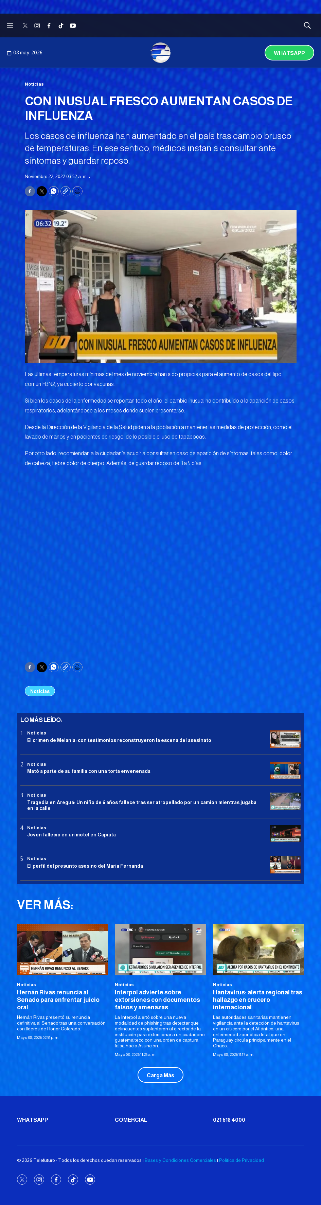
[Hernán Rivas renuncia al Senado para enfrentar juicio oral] (62, 949)
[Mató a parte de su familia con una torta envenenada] (285, 770)
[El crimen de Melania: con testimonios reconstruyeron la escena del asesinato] (285, 739)
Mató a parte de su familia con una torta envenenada (88, 771)
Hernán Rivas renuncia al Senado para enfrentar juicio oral (58, 999)
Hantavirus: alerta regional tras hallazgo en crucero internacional (257, 999)
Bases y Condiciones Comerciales (180, 1160)
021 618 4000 (229, 1120)
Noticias (34, 84)
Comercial (131, 1120)
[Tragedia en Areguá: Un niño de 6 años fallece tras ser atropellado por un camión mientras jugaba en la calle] (285, 801)
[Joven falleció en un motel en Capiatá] (285, 834)
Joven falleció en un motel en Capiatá (71, 834)
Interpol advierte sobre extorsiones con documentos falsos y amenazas (157, 999)
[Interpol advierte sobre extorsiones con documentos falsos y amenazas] (160, 949)
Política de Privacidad (241, 1160)
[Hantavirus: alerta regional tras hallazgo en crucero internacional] (258, 949)
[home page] (160, 52)
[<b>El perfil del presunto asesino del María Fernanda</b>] (285, 864)
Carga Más (160, 1075)
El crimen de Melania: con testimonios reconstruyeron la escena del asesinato (119, 740)
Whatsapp (289, 53)
